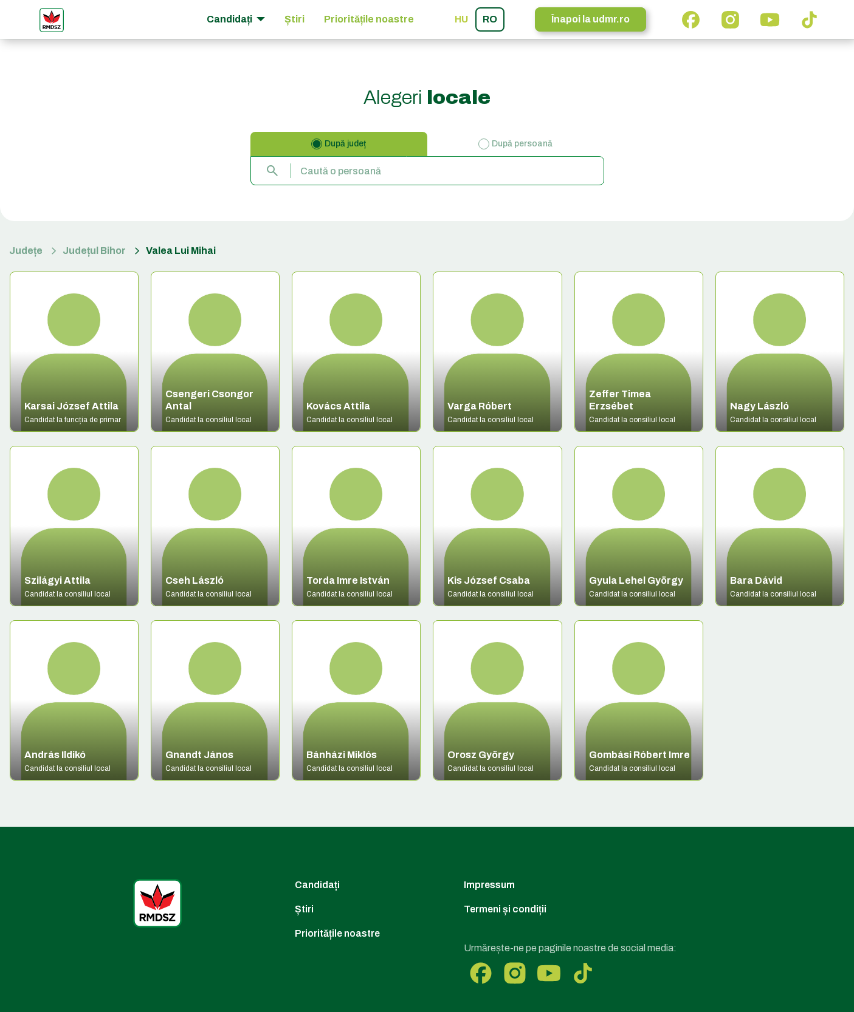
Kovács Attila (338, 406)
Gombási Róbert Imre (639, 755)
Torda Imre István (348, 580)
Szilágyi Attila (57, 580)
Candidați (317, 885)
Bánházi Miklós (341, 755)
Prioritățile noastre (369, 19)
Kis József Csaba (488, 580)
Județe (26, 250)
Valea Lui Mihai (181, 250)
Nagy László (759, 406)
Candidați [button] (230, 19)
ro (490, 19)
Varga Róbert (479, 406)
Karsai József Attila (71, 406)
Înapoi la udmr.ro (590, 19)
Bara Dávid (756, 580)
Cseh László (194, 580)
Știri (294, 19)
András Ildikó (55, 755)
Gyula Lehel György (636, 580)
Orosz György (480, 755)
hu (461, 19)
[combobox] (427, 170)
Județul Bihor (94, 250)
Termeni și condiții (505, 909)
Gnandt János (199, 755)
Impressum (489, 885)
